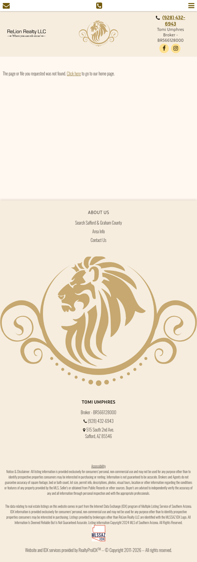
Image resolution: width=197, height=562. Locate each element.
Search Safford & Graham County (98, 222)
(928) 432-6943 (173, 20)
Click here (74, 73)
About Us (98, 212)
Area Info (98, 231)
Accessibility (98, 466)
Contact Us (98, 240)
